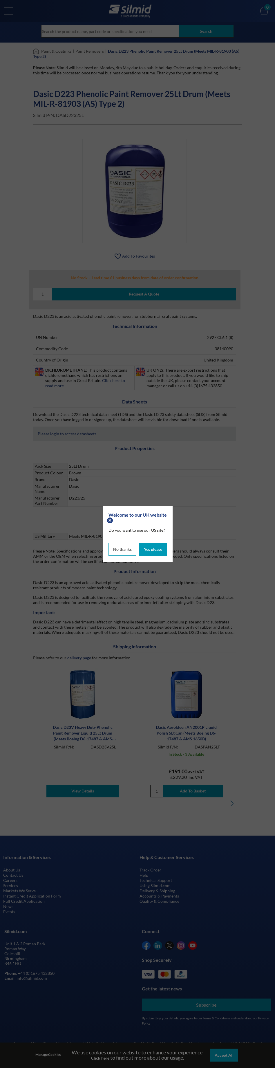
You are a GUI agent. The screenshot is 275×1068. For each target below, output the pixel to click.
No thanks (122, 549)
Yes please (153, 549)
